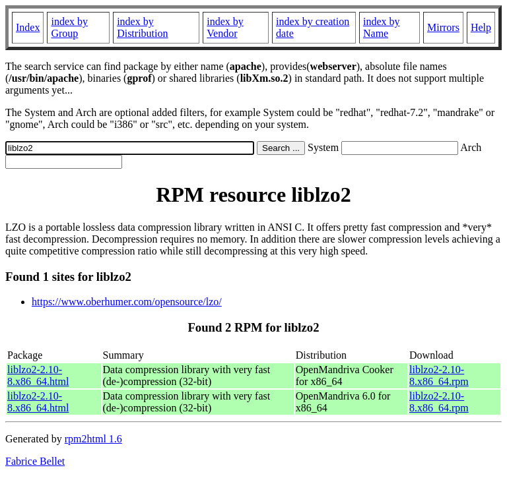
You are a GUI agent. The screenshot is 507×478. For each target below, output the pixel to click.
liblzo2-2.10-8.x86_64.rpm (439, 375)
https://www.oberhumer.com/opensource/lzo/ (127, 301)
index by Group (69, 27)
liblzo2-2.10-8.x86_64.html (38, 375)
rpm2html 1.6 (93, 438)
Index (28, 27)
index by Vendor (225, 27)
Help (481, 27)
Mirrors (443, 27)
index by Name (381, 27)
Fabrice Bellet (35, 461)
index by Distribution (142, 27)
